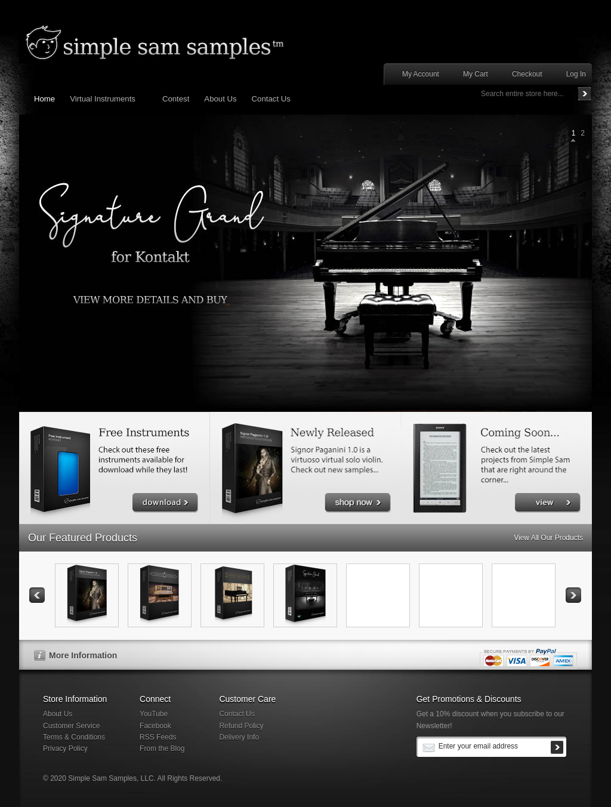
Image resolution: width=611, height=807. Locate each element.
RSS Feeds (158, 737)
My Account (420, 74)
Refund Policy (241, 726)
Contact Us (236, 714)
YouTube (154, 714)
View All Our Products (548, 538)
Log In (576, 74)
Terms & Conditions (74, 737)
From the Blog (162, 748)
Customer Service (71, 726)
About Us (57, 714)
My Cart (475, 74)
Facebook (155, 726)
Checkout (527, 74)
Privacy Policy (65, 748)
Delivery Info (239, 737)
